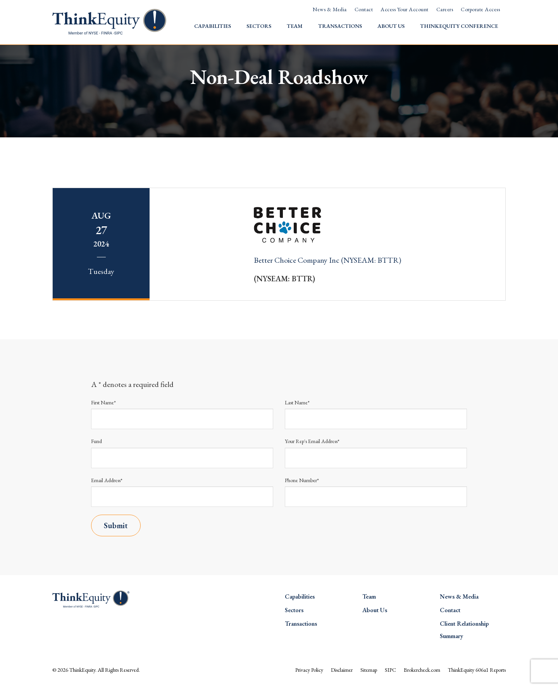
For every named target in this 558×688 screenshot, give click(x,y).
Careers (444, 9)
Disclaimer (342, 670)
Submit (116, 525)
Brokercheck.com (422, 670)
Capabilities (212, 25)
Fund (96, 441)
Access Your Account (404, 9)
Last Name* (297, 402)
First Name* (103, 402)
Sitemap (368, 670)
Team (295, 25)
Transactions (340, 25)
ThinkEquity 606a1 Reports (477, 670)
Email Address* (106, 480)
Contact (364, 9)
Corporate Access (480, 9)
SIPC (390, 670)
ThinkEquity (82, 669)
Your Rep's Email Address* (312, 441)
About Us (391, 25)
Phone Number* (302, 480)
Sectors (258, 25)
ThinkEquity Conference (459, 25)
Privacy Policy (309, 670)
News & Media (330, 9)
